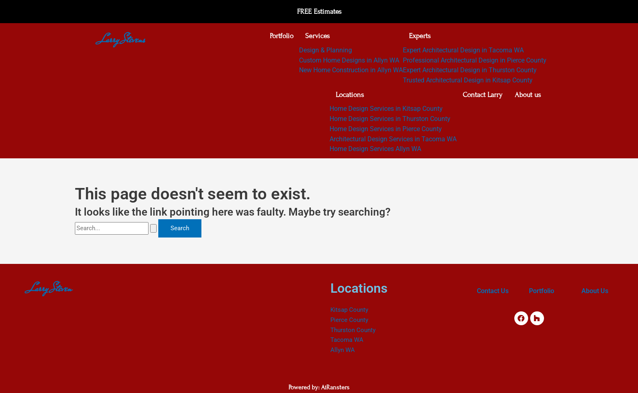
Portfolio (281, 36)
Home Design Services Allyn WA (375, 151)
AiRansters (335, 387)
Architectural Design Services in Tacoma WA (392, 141)
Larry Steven (50, 288)
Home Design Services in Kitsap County (385, 111)
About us (527, 96)
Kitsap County (349, 310)
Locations (349, 96)
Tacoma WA (346, 340)
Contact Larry (482, 96)
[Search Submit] (153, 230)
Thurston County (353, 330)
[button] (351, 37)
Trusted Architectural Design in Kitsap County (468, 81)
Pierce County (349, 320)
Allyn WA (342, 350)
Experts (419, 36)
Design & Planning (325, 51)
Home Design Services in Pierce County (385, 131)
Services (317, 36)
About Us (594, 291)
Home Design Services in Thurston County (389, 121)
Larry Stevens (122, 39)
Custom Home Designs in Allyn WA (349, 61)
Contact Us (493, 291)
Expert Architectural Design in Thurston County (470, 71)
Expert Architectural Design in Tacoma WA (463, 51)
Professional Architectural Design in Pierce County (474, 61)
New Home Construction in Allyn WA (351, 71)
